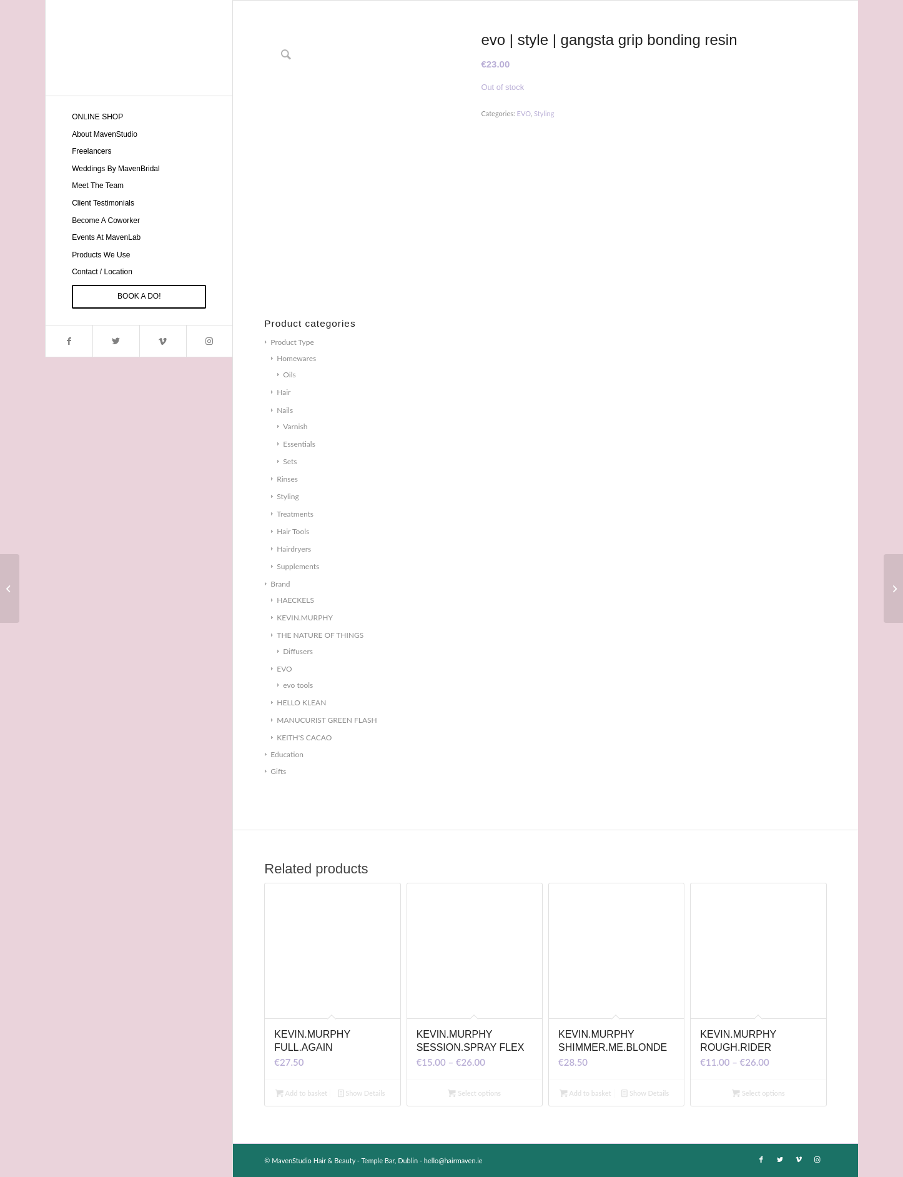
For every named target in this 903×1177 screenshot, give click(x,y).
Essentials (299, 444)
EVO (284, 668)
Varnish (295, 426)
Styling (288, 496)
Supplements (298, 566)
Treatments (295, 514)
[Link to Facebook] (69, 341)
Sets (290, 461)
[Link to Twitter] (115, 341)
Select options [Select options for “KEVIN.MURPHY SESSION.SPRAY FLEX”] (474, 1093)
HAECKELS (295, 600)
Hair (283, 392)
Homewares (296, 358)
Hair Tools (293, 531)
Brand (280, 583)
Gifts (278, 771)
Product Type (291, 342)
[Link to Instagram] (209, 341)
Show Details (361, 1093)
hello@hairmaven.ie (453, 1160)
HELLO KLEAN (301, 702)
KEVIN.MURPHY (305, 617)
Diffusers (298, 651)
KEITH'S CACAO (304, 737)
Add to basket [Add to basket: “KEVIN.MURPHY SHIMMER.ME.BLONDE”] (585, 1093)
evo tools (298, 685)
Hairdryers (294, 549)
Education (286, 754)
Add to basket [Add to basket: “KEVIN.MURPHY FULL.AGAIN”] (301, 1093)
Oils (289, 374)
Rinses (287, 479)
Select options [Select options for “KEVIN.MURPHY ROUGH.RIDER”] (758, 1093)
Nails (285, 410)
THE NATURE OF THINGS (320, 635)
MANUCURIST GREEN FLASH (327, 720)
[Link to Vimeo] (162, 341)
